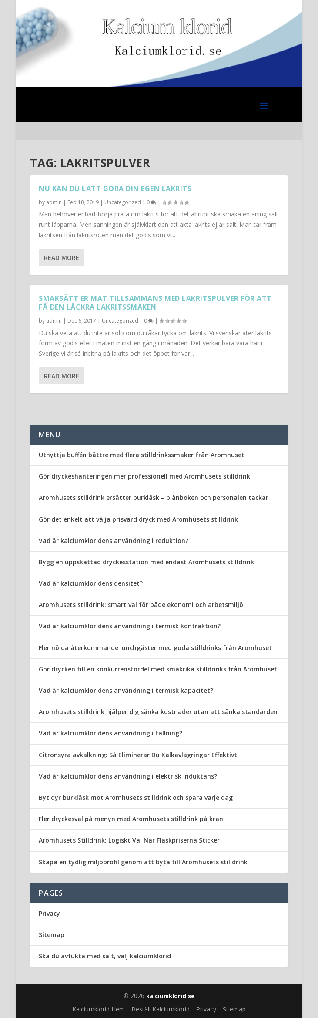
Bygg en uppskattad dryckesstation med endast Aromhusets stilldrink (146, 562)
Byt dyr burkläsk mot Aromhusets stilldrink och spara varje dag (136, 797)
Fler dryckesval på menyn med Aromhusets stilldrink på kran (131, 819)
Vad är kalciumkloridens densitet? (91, 583)
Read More (61, 257)
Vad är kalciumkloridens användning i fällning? (110, 733)
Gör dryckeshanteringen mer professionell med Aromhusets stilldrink (144, 476)
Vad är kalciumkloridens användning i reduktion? (113, 540)
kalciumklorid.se (170, 996)
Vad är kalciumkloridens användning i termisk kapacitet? (126, 690)
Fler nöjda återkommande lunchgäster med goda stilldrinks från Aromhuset (155, 648)
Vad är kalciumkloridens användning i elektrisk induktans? (128, 776)
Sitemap (51, 934)
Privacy (49, 913)
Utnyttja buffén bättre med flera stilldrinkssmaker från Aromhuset (141, 455)
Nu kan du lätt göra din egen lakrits (115, 188)
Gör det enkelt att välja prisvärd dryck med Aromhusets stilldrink (138, 519)
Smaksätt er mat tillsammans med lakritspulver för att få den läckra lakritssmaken (155, 302)
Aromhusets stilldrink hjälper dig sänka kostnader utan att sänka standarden (158, 712)
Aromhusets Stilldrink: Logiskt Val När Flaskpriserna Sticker (129, 840)
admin (54, 202)
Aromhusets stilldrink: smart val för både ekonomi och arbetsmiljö (141, 604)
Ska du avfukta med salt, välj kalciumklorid (105, 956)
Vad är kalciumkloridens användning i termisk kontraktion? (130, 626)
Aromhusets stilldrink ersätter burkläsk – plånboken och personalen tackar (153, 497)
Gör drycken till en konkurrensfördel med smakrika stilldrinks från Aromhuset (158, 669)
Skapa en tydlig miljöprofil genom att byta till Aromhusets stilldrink (143, 862)
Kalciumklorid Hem (98, 1009)
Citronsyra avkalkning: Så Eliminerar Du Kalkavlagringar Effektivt (138, 755)
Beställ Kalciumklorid (160, 1009)
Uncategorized (122, 202)
